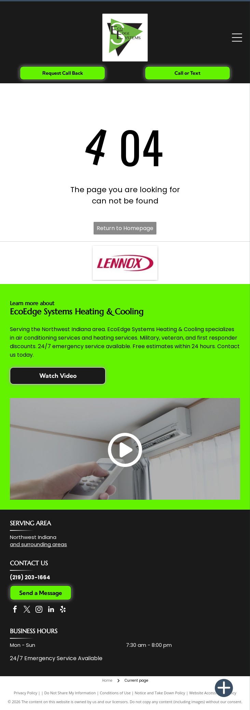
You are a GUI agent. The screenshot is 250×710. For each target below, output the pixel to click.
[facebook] (15, 610)
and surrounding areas (38, 544)
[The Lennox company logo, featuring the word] (125, 263)
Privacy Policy (25, 692)
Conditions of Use (115, 692)
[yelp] (63, 610)
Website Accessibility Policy (212, 692)
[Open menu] (237, 37)
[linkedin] (51, 610)
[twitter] (27, 610)
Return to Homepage (125, 228)
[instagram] (39, 610)
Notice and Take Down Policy (160, 692)
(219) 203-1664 (30, 577)
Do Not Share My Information (70, 692)
